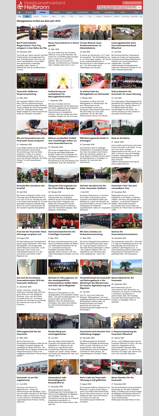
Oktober (116, 16)
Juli (90, 16)
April (62, 16)
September (108, 16)
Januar (36, 16)
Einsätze (29, 12)
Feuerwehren (82, 12)
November (125, 16)
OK (139, 7)
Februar (45, 16)
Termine (96, 12)
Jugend (69, 12)
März (54, 16)
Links (136, 12)
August (98, 16)
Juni (80, 16)
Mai (72, 16)
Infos (123, 12)
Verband (56, 12)
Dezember (134, 16)
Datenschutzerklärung (120, 8)
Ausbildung (109, 12)
